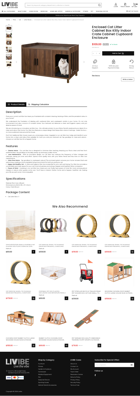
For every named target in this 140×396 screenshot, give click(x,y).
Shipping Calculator (38, 104)
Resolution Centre (76, 375)
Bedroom (44, 11)
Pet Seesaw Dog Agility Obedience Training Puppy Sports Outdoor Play (86, 339)
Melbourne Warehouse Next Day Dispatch (70, 15)
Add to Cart (118, 53)
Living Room (33, 11)
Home (8, 20)
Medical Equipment (45, 375)
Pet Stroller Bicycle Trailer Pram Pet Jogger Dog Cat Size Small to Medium (86, 292)
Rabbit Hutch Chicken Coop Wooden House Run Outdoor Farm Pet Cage (51, 339)
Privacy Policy (75, 380)
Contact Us (74, 366)
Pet (92, 11)
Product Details (16, 104)
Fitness (85, 11)
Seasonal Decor (102, 11)
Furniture (41, 364)
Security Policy (75, 383)
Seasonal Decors (44, 380)
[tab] (16, 104)
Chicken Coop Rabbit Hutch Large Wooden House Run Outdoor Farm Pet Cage (20, 339)
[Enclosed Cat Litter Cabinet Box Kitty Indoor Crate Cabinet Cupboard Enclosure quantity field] (96, 53)
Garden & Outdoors (72, 11)
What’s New (22, 11)
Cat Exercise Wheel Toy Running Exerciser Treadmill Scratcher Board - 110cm (19, 292)
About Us (73, 364)
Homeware (42, 372)
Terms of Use (74, 385)
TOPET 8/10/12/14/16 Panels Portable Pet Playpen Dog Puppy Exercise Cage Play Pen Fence (20, 246)
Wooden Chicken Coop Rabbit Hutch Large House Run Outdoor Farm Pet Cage (119, 292)
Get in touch (133, 11)
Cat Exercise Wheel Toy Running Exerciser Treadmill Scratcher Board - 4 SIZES (52, 246)
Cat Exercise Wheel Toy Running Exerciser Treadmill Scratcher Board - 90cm (118, 246)
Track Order (74, 372)
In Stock (113, 44)
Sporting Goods (43, 383)
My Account (74, 369)
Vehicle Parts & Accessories (47, 385)
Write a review (128, 79)
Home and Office (56, 11)
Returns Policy (75, 377)
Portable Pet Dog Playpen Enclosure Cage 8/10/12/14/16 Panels (53, 292)
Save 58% (105, 44)
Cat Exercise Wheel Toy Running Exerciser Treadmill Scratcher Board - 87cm (85, 246)
